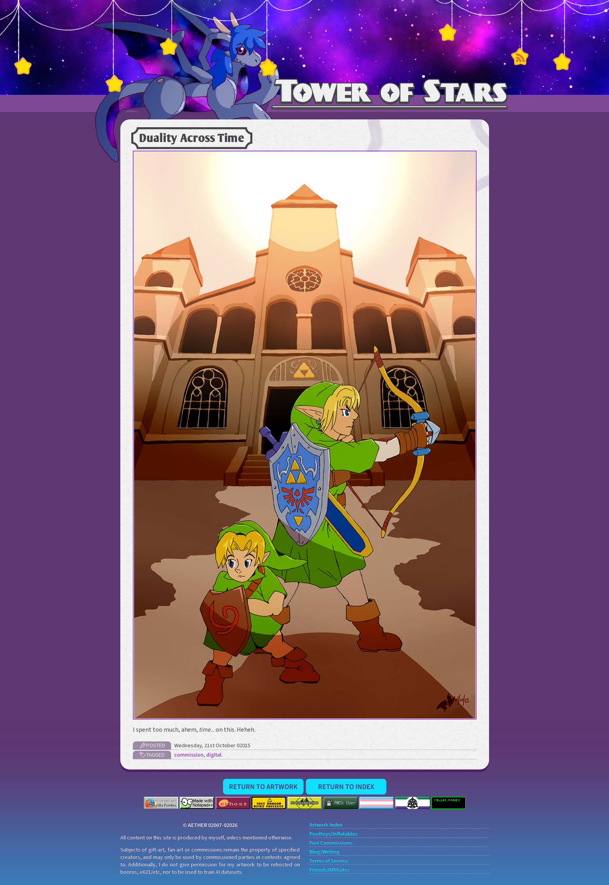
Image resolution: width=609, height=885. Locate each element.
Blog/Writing (324, 852)
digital (213, 755)
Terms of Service (328, 861)
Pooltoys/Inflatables (333, 834)
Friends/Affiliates (329, 870)
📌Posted (152, 745)
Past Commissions (330, 843)
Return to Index (346, 787)
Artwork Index (326, 825)
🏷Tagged (152, 755)
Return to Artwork (263, 787)
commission (189, 755)
